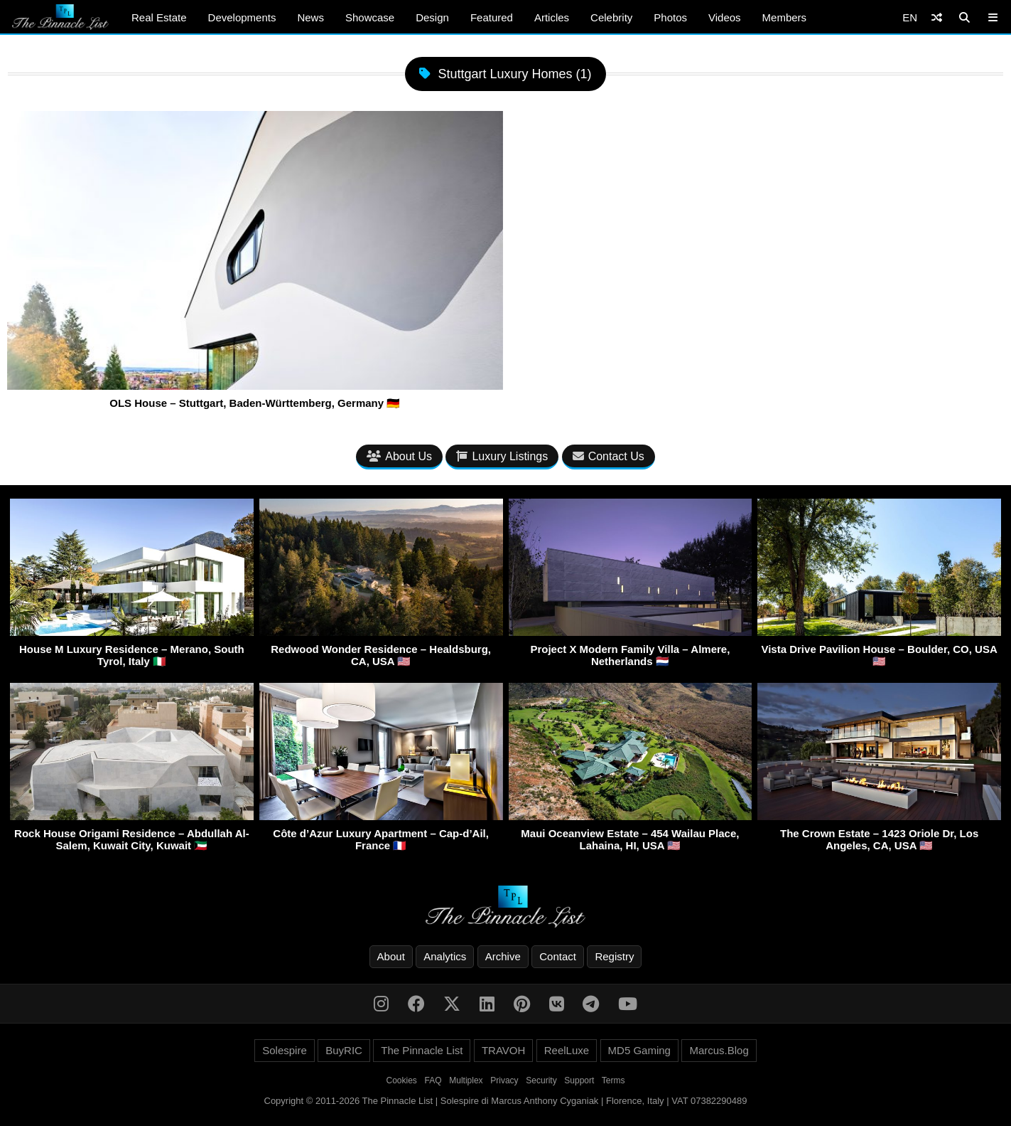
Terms (613, 1080)
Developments (242, 17)
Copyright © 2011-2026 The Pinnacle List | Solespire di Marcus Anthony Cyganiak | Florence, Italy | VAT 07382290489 (505, 1100)
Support (579, 1080)
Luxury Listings (502, 456)
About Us (399, 456)
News (310, 17)
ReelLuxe (566, 1050)
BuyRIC (343, 1050)
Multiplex (465, 1080)
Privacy (504, 1080)
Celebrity (611, 17)
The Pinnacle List (422, 1050)
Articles (551, 17)
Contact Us (608, 456)
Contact (557, 956)
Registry (614, 956)
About (391, 956)
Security (541, 1080)
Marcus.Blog (718, 1050)
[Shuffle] (936, 17)
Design (432, 17)
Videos (724, 17)
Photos (670, 17)
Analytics (444, 956)
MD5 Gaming (639, 1050)
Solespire (284, 1050)
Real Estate (159, 17)
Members (784, 17)
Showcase (369, 17)
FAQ (433, 1080)
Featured (491, 17)
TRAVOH (503, 1050)
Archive (503, 956)
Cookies (401, 1080)
